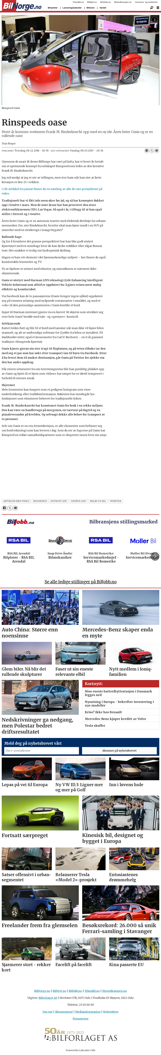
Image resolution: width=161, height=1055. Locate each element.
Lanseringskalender (72, 8)
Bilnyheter (53, 8)
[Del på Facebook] (146, 150)
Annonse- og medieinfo (146, 2)
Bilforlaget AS (48, 998)
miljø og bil (98, 501)
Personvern (80, 1018)
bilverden (40, 501)
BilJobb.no (105, 2)
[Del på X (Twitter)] (151, 150)
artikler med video (16, 501)
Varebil (102, 8)
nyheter (115, 501)
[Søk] (152, 8)
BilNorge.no (42, 991)
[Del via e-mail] (156, 150)
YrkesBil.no (78, 2)
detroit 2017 (59, 501)
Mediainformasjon (88, 1012)
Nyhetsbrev (110, 1012)
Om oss (47, 1012)
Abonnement (64, 1012)
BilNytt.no (92, 2)
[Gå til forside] (22, 5)
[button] (155, 556)
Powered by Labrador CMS (80, 1050)
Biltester (91, 8)
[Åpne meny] (158, 7)
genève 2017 (78, 501)
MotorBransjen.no (123, 2)
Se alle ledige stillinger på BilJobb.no (81, 581)
